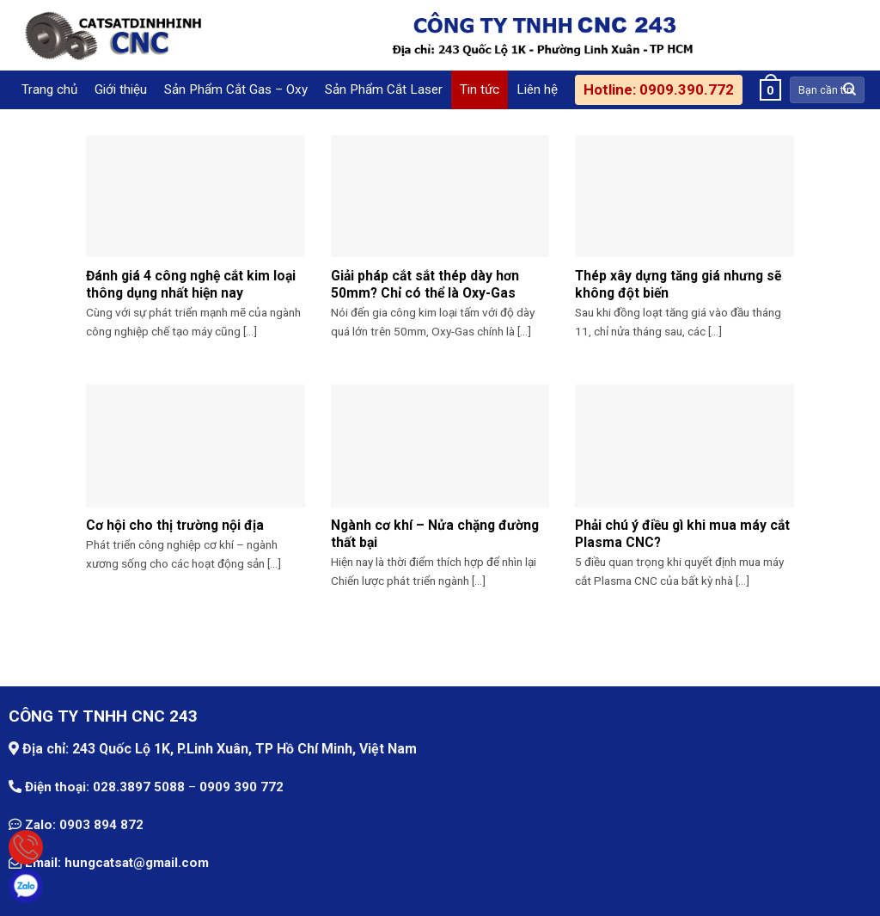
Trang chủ (49, 89)
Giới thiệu (121, 89)
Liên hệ (537, 89)
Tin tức (479, 89)
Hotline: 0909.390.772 (659, 89)
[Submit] (850, 89)
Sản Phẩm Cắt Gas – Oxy (236, 89)
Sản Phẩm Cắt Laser (384, 89)
